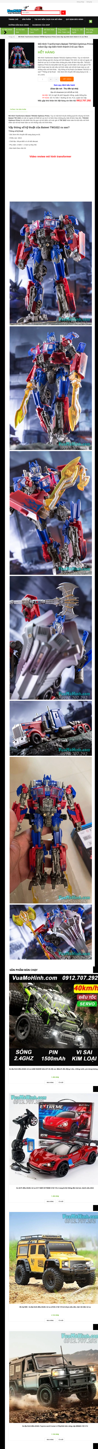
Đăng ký (89, 2)
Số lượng (41, 75)
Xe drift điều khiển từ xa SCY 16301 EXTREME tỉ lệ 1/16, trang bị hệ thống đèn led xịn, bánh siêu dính (55, 1188)
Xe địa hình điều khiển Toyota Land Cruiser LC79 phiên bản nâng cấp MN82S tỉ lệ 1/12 (55, 1426)
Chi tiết (61, 1082)
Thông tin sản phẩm (18, 109)
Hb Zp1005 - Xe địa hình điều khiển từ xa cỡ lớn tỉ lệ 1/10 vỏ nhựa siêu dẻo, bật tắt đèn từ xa (55, 1307)
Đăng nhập (80, 2)
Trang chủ (11, 37)
